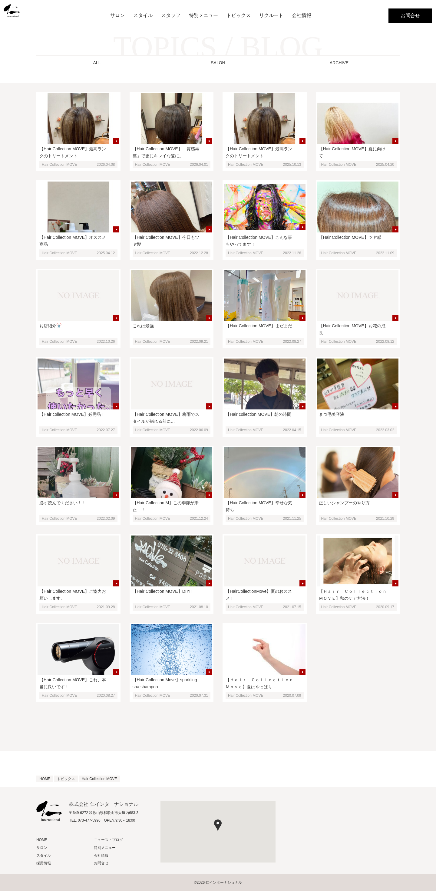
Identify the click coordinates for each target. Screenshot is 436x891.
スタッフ (170, 15)
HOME (41, 840)
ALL (97, 62)
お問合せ (410, 15)
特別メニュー (203, 15)
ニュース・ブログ (108, 840)
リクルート (271, 15)
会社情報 (301, 15)
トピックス (238, 15)
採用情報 (43, 863)
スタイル (143, 15)
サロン (117, 15)
